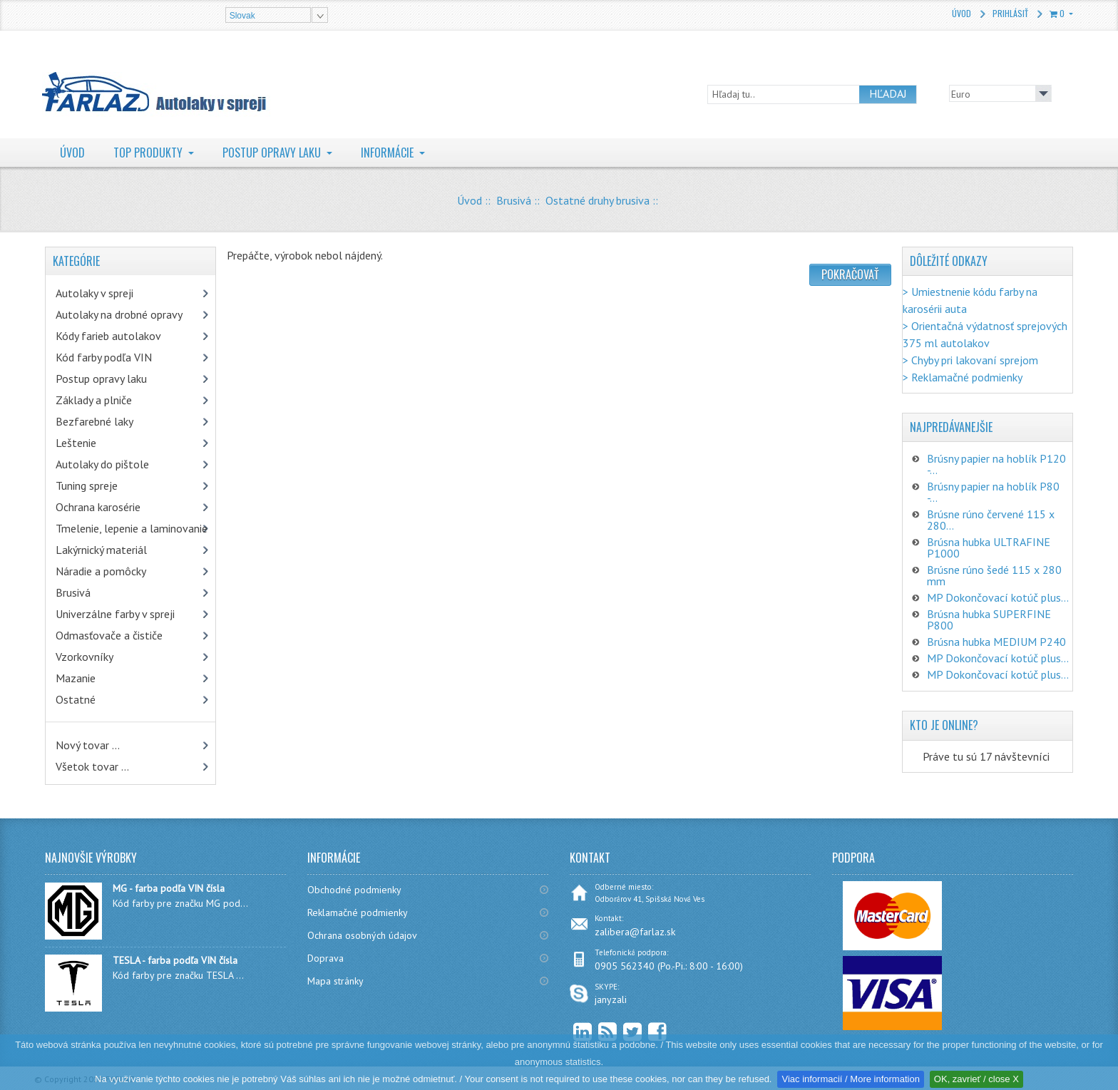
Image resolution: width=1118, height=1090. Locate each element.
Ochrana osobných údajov (362, 935)
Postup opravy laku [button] (273, 152)
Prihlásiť (1010, 13)
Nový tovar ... (88, 745)
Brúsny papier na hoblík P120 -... (996, 464)
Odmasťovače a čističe (109, 635)
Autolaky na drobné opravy (119, 314)
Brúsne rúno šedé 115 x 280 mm (994, 575)
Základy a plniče (94, 400)
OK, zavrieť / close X (976, 1079)
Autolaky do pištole (102, 464)
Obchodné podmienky (354, 889)
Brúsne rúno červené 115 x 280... (991, 520)
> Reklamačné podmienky (962, 377)
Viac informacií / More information (850, 1079)
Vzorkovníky (84, 656)
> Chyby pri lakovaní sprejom (970, 360)
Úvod (961, 13)
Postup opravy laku (101, 378)
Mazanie (76, 678)
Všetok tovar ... (92, 766)
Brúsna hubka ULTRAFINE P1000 (988, 547)
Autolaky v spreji (94, 293)
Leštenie (76, 443)
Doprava (325, 958)
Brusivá (513, 200)
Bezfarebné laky (94, 421)
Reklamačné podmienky (357, 912)
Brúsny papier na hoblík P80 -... (993, 492)
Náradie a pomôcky (101, 571)
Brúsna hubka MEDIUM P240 (996, 641)
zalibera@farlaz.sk (635, 931)
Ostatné (76, 699)
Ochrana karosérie (98, 507)
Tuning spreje (87, 485)
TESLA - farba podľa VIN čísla (175, 960)
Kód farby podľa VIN (104, 357)
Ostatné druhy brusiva (597, 200)
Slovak (242, 16)
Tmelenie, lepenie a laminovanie (131, 528)
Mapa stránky (335, 981)
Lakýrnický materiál (101, 550)
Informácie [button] (388, 152)
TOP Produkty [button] (149, 152)
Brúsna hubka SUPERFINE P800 (989, 619)
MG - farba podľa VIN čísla (169, 888)
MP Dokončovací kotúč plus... (998, 597)
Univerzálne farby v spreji (115, 614)
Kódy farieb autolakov (108, 336)
